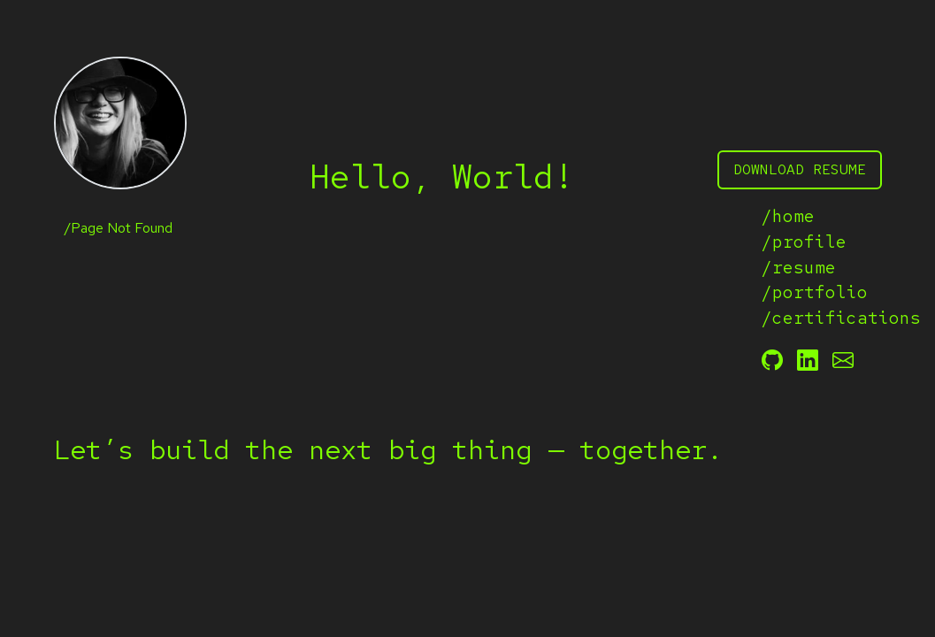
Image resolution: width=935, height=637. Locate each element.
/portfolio (815, 291)
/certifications (822, 317)
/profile (804, 241)
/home (788, 215)
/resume (799, 267)
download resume (799, 169)
